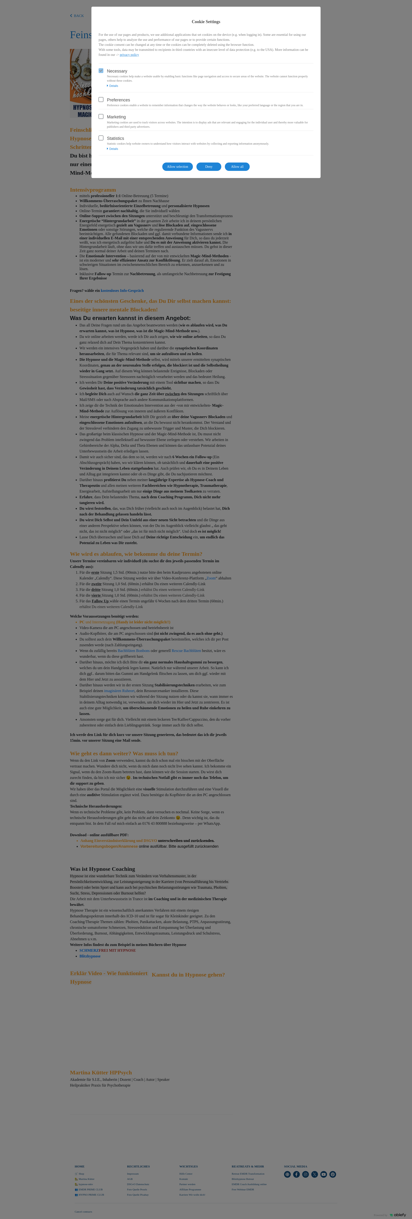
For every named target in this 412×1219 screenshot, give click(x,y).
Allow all (237, 166)
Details (112, 85)
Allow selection (177, 166)
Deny (208, 166)
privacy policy (129, 55)
